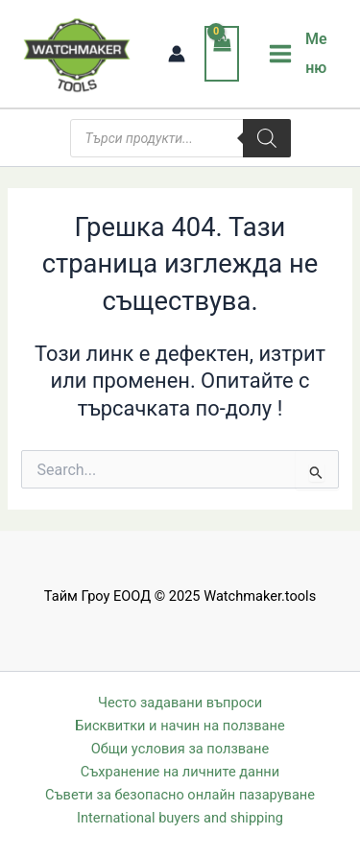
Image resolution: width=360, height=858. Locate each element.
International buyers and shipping (180, 817)
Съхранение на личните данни (180, 771)
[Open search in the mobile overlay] (180, 138)
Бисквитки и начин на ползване (179, 725)
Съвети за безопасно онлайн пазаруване (180, 794)
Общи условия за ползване (180, 748)
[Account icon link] (176, 53)
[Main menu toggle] (299, 53)
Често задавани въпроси (180, 702)
